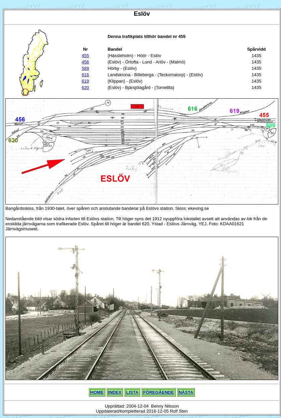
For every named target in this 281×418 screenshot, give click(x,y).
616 (85, 74)
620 (85, 87)
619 (85, 81)
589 (85, 68)
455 (85, 55)
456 (85, 61)
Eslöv (142, 13)
